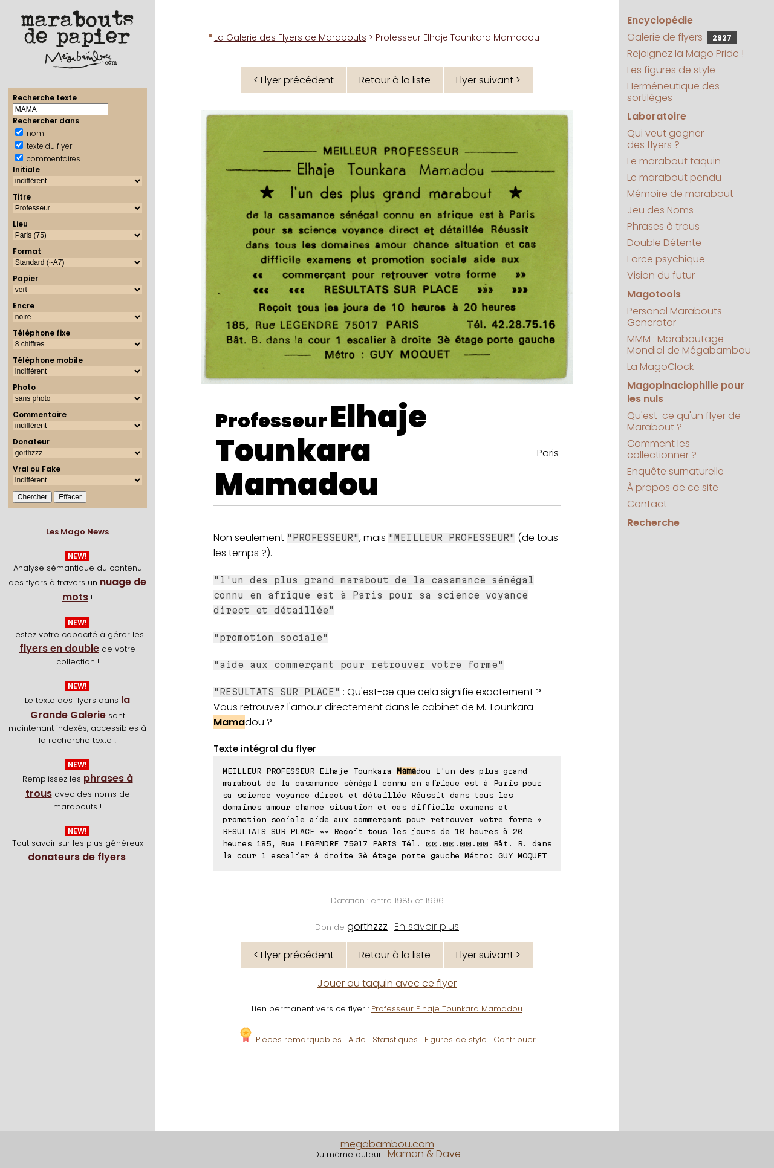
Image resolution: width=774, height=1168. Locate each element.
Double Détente (664, 243)
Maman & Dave (424, 1154)
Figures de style (455, 1039)
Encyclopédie (660, 20)
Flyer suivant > (488, 80)
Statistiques (395, 1039)
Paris (548, 453)
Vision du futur (661, 275)
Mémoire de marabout (680, 194)
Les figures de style (671, 70)
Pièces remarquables (290, 1039)
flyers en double (59, 648)
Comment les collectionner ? (662, 449)
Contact (647, 504)
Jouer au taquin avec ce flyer (387, 983)
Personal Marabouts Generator (674, 316)
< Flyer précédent (293, 80)
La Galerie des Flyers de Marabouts (290, 37)
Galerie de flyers (682, 37)
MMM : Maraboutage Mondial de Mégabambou (689, 344)
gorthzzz (367, 926)
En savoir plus (426, 926)
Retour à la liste (395, 80)
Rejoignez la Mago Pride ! (685, 53)
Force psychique (666, 259)
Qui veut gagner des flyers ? (665, 139)
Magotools (654, 294)
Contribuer (514, 1039)
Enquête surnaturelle (675, 471)
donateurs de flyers (77, 857)
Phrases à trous (663, 226)
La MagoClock (660, 367)
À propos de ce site (672, 488)
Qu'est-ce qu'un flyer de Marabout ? (684, 421)
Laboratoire (656, 116)
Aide (357, 1039)
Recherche (653, 523)
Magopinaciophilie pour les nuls (685, 392)
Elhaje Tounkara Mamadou (321, 451)
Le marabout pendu (674, 177)
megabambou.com (387, 1144)
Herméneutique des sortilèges (673, 92)
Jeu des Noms (660, 210)
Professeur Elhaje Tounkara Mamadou (446, 1008)
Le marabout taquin (674, 161)
